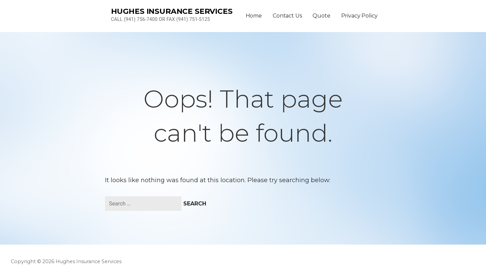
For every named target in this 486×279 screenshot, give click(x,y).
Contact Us (287, 15)
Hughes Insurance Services (172, 11)
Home (254, 15)
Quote (321, 15)
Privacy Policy (359, 15)
